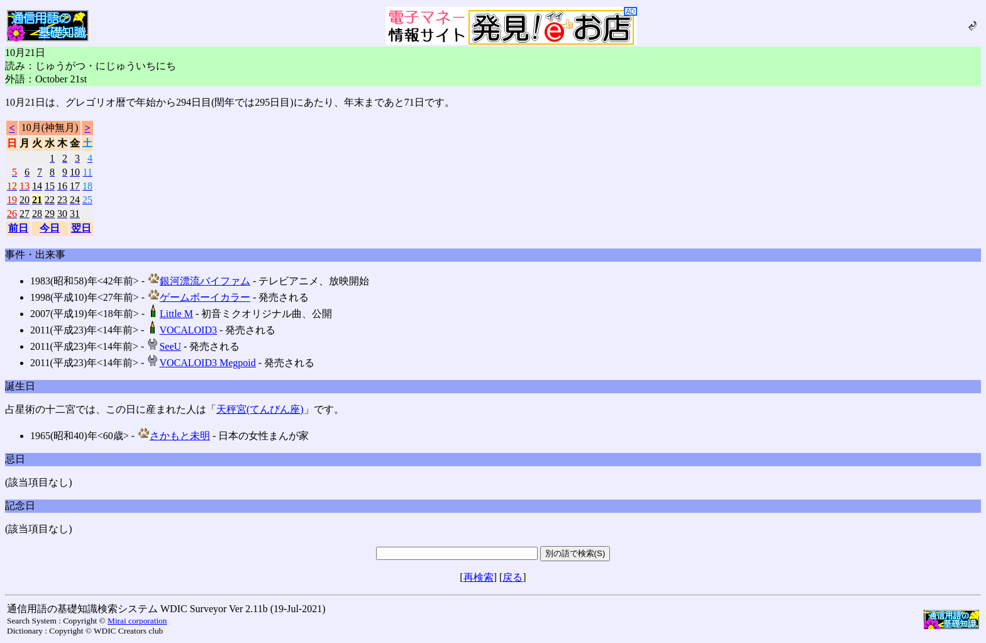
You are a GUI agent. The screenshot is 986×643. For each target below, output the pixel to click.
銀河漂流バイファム (198, 281)
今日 (50, 228)
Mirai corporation (137, 620)
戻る (512, 577)
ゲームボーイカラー (198, 297)
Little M (170, 313)
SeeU (164, 346)
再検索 (478, 577)
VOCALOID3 (182, 330)
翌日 (81, 228)
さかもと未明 (173, 435)
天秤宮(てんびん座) (260, 409)
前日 (18, 228)
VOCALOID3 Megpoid (201, 362)
